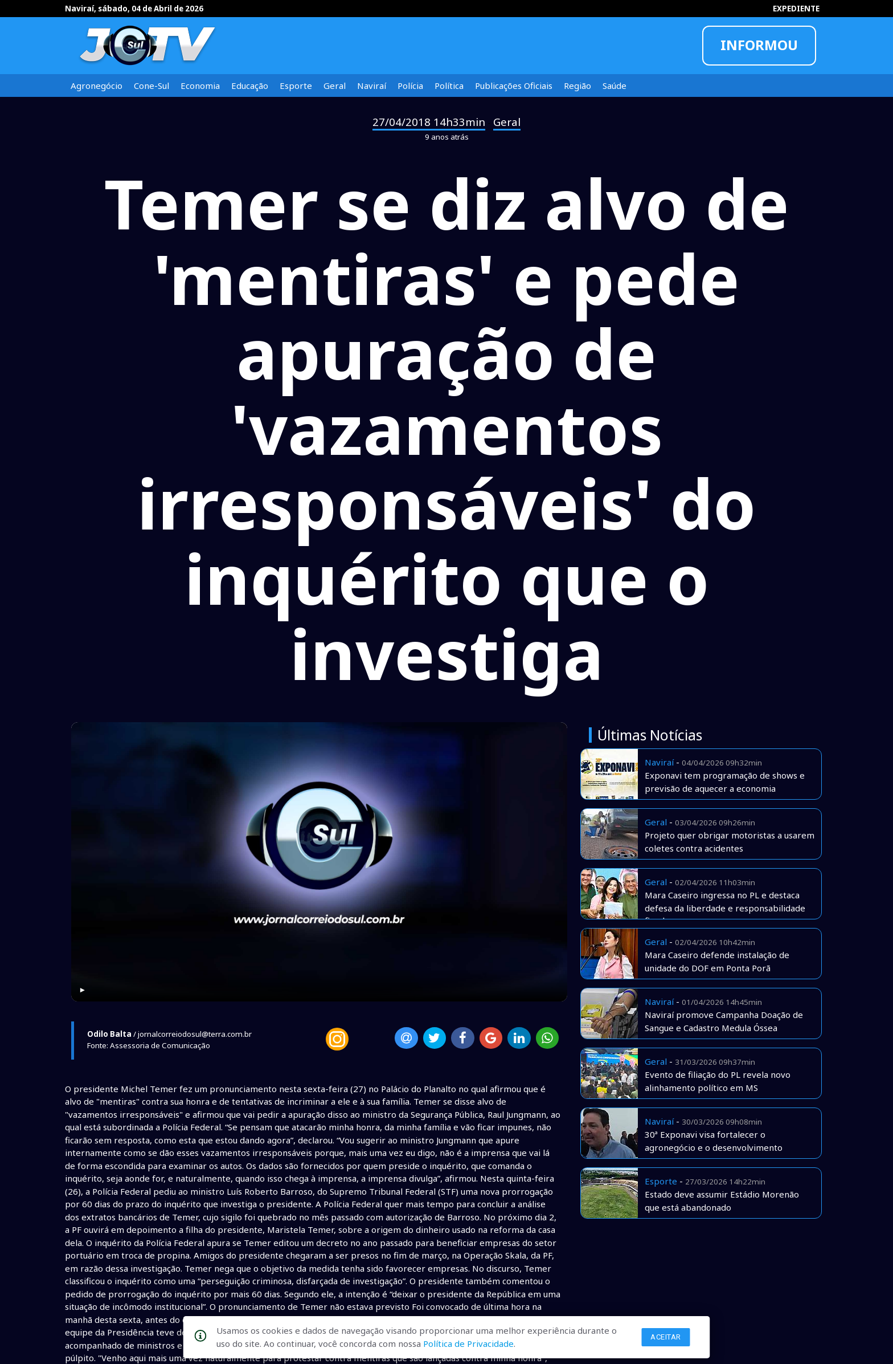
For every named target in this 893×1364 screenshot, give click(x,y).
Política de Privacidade (468, 1343)
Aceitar (665, 1337)
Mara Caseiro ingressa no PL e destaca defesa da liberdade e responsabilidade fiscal (725, 907)
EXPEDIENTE (796, 8)
